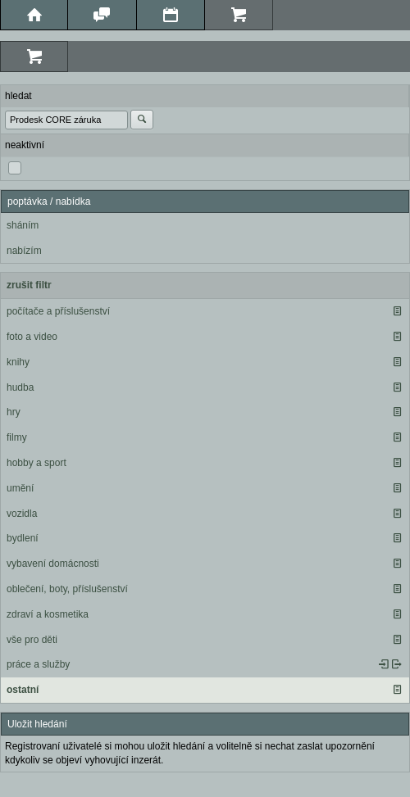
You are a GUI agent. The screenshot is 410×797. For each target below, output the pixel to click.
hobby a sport (36, 463)
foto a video (32, 336)
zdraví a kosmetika (48, 614)
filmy (17, 437)
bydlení (23, 538)
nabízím (24, 250)
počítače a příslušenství (58, 311)
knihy (18, 362)
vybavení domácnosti (53, 563)
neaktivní (24, 145)
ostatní (23, 689)
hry (13, 412)
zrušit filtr (29, 285)
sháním (23, 225)
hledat (18, 96)
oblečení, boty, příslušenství (67, 589)
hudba (20, 387)
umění (20, 488)
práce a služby (38, 664)
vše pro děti (32, 639)
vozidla (22, 513)
